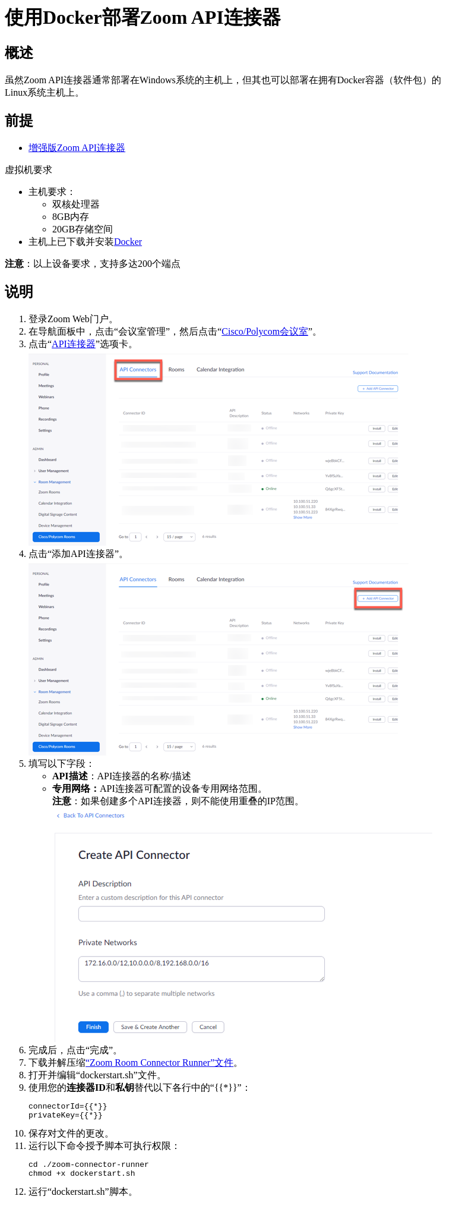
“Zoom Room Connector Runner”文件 (159, 1062)
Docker (128, 242)
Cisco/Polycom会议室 (264, 331)
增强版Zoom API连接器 (76, 148)
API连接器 (74, 344)
